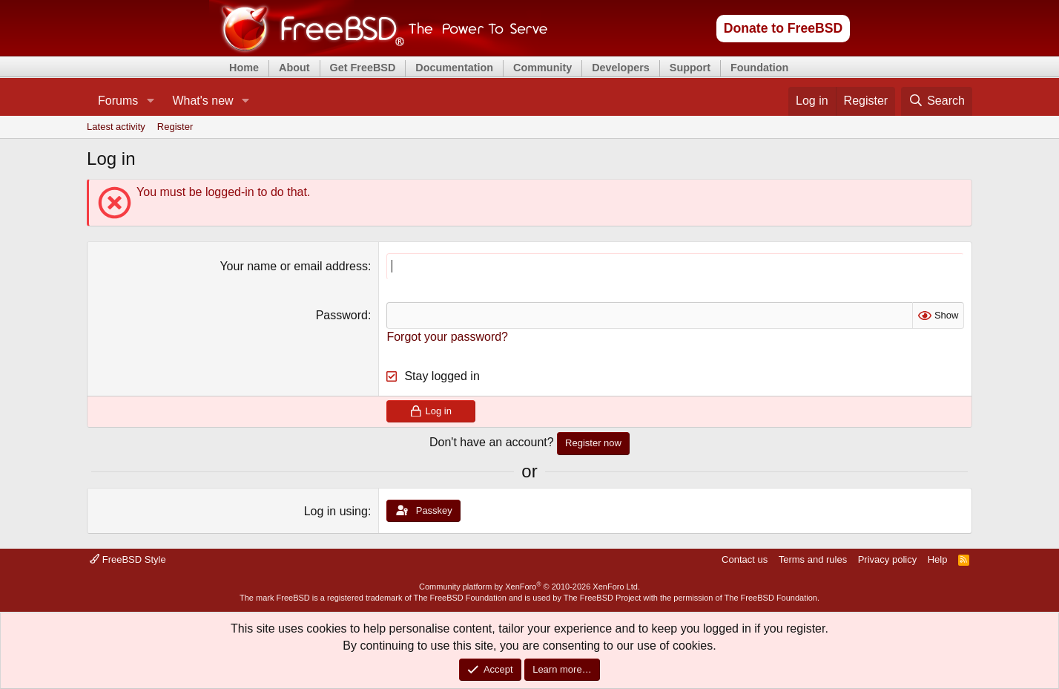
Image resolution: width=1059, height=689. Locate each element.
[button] (150, 101)
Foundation (759, 68)
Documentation (454, 68)
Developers (621, 68)
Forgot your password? (447, 336)
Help (938, 559)
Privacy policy (887, 559)
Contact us (745, 559)
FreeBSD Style (128, 559)
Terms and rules (813, 559)
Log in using (336, 511)
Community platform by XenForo (529, 586)
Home (244, 68)
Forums (118, 100)
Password (342, 315)
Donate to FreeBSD (783, 28)
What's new (202, 100)
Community (542, 68)
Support (690, 68)
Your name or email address (294, 266)
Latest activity (116, 126)
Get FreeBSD (363, 68)
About (294, 68)
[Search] (936, 101)
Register (175, 126)
